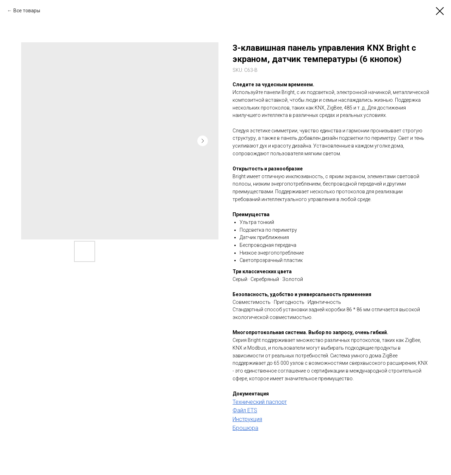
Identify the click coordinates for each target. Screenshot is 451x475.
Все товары (26, 10)
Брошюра (245, 428)
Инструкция (247, 419)
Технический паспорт (260, 402)
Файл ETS (245, 410)
